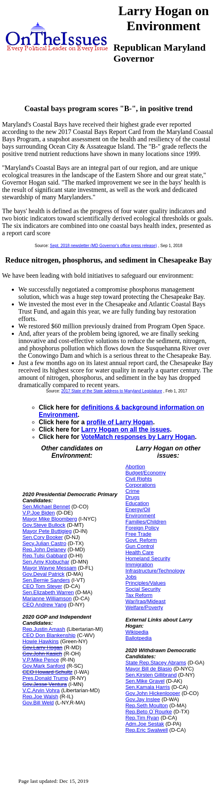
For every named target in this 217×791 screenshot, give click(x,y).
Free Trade (138, 534)
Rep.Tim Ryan (142, 718)
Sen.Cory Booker (42, 537)
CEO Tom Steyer (42, 586)
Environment (140, 515)
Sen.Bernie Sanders (46, 580)
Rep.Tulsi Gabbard (44, 556)
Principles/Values (145, 583)
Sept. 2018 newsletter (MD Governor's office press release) (103, 245)
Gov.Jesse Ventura (44, 684)
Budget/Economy (145, 473)
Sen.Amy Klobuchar (45, 562)
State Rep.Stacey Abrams (155, 663)
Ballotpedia (138, 638)
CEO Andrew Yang (44, 605)
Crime (132, 491)
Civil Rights (138, 479)
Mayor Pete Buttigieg (47, 531)
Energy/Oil (137, 509)
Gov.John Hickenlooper (152, 693)
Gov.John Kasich (42, 654)
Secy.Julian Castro (44, 543)
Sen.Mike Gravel (144, 681)
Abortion (135, 466)
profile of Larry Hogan (119, 422)
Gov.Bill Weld (38, 703)
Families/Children (145, 522)
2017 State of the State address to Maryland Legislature (111, 391)
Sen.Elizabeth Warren (48, 592)
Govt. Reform (141, 540)
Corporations (140, 485)
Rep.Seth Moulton (146, 705)
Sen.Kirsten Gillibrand (151, 675)
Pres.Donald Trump (45, 678)
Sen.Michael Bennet (46, 507)
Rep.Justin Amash (43, 629)
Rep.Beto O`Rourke (148, 712)
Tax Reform (138, 595)
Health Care (139, 552)
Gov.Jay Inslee (142, 699)
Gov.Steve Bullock (43, 525)
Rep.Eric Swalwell (146, 730)
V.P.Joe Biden (38, 513)
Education (137, 503)
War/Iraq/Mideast (145, 601)
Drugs (132, 497)
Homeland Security (147, 558)
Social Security (142, 589)
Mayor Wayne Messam (49, 568)
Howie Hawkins (40, 641)
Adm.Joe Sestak (144, 724)
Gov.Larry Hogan (42, 647)
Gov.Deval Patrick (43, 574)
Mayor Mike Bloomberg (49, 519)
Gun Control (139, 546)
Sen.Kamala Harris (147, 687)
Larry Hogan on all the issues (125, 429)
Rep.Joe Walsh (40, 696)
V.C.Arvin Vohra (41, 690)
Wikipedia (136, 632)
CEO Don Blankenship (48, 635)
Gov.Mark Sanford (43, 666)
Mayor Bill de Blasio (148, 669)
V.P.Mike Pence (40, 660)
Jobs (130, 577)
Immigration (139, 564)
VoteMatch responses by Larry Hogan (138, 436)
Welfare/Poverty (144, 607)
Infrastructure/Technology (155, 571)
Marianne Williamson (47, 598)
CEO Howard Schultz (47, 672)
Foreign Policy (142, 528)
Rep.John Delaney (44, 549)
